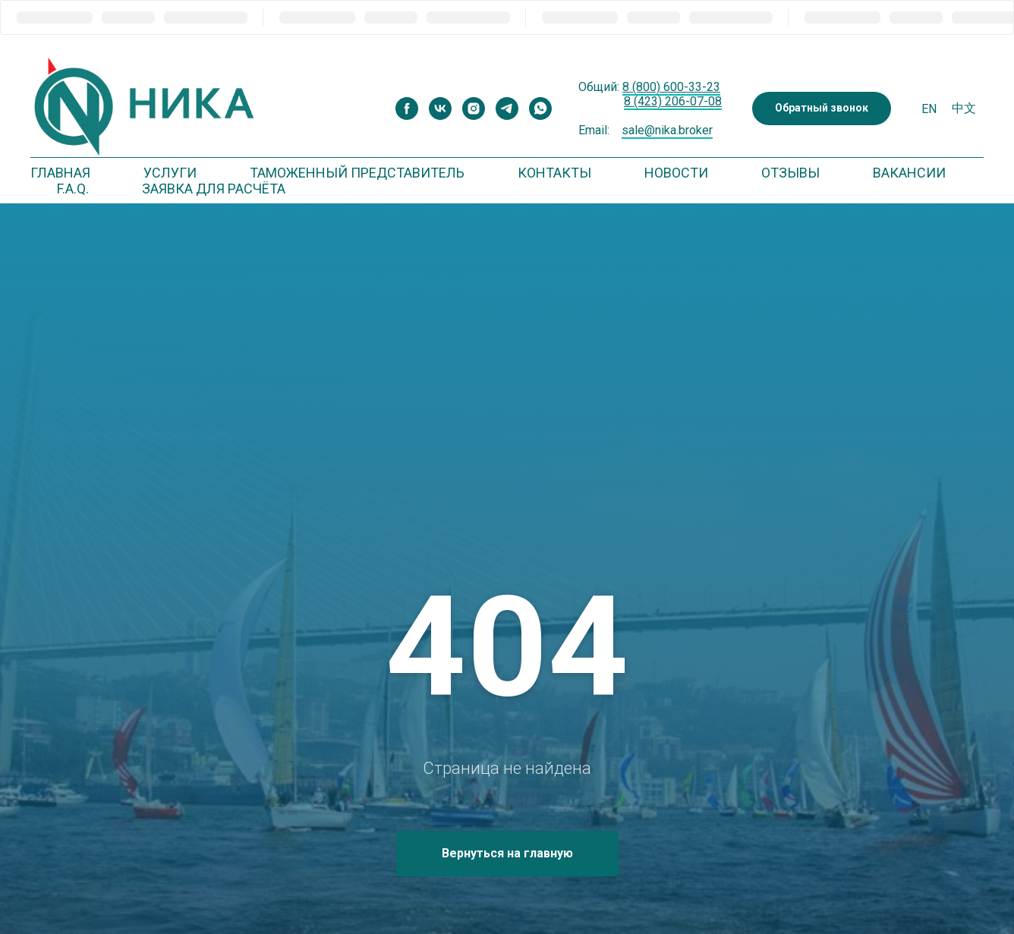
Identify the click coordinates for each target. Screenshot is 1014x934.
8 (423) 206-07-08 (673, 101)
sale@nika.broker (667, 130)
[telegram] (507, 108)
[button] (821, 109)
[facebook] (406, 108)
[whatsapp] (540, 108)
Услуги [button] (170, 173)
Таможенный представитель (357, 173)
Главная (60, 173)
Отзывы (790, 173)
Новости (676, 173)
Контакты (554, 173)
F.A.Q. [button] (73, 189)
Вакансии (909, 173)
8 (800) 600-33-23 (671, 87)
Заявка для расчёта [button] (213, 189)
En (929, 109)
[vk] (440, 108)
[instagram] (473, 108)
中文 (964, 108)
